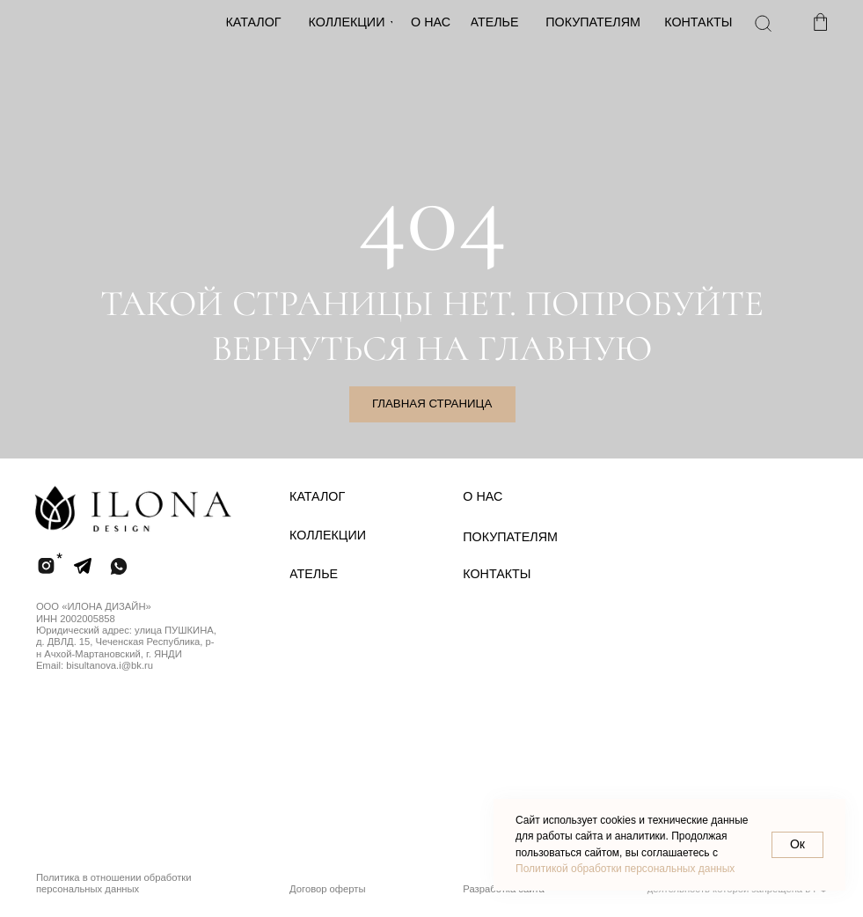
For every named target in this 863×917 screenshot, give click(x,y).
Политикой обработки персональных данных (625, 868)
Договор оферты (327, 889)
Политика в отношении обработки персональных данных (114, 883)
